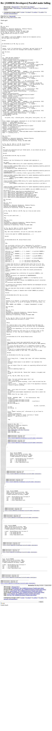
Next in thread (43, 8)
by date (22, 12)
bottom (31, 6)
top (28, 6)
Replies (5, 9)
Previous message (26, 8)
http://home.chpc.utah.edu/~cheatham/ (18, 511)
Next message (17, 8)
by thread (28, 12)
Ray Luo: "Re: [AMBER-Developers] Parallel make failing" (22, 706)
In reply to (35, 8)
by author (41, 12)
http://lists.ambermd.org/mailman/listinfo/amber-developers (25, 520)
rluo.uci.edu (12, 16)
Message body (15, 6)
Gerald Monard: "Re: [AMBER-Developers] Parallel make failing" (27, 700)
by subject (34, 12)
